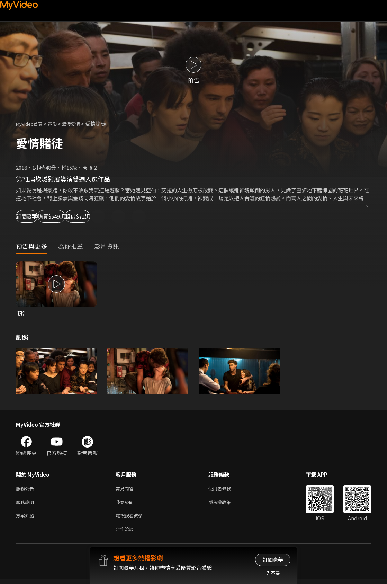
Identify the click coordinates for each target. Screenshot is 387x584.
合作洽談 (126, 533)
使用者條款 (225, 489)
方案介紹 (26, 518)
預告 (22, 313)
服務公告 (26, 489)
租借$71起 (130, 216)
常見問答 (126, 489)
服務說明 (26, 504)
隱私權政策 (225, 504)
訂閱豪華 (35, 216)
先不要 (273, 572)
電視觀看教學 (131, 518)
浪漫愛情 (78, 123)
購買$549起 (81, 216)
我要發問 (126, 504)
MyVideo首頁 (31, 123)
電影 (58, 123)
